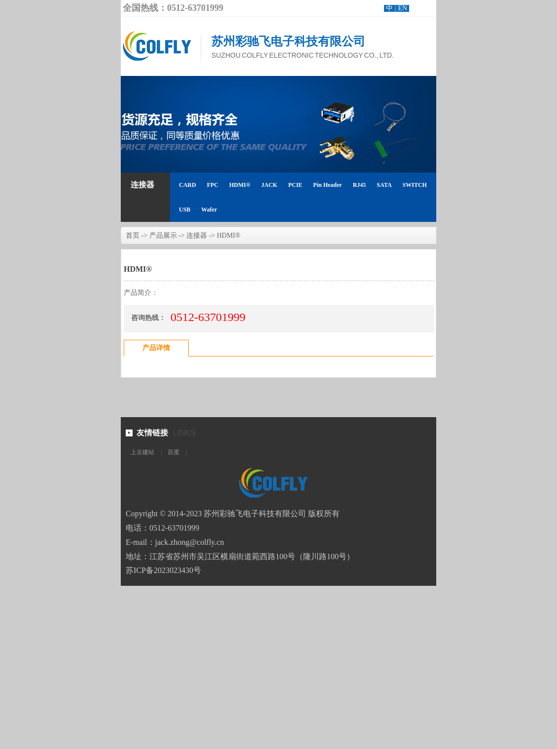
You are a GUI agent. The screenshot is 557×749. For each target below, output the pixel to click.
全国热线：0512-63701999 (173, 8)
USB (184, 209)
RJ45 (359, 184)
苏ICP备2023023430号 (163, 570)
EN (402, 8)
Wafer (209, 209)
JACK (269, 184)
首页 (132, 235)
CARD (187, 184)
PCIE (295, 184)
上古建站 (142, 452)
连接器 (142, 184)
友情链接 (152, 432)
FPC (212, 184)
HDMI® (239, 184)
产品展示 (163, 235)
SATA (384, 184)
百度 (173, 452)
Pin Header (327, 184)
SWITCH (415, 184)
